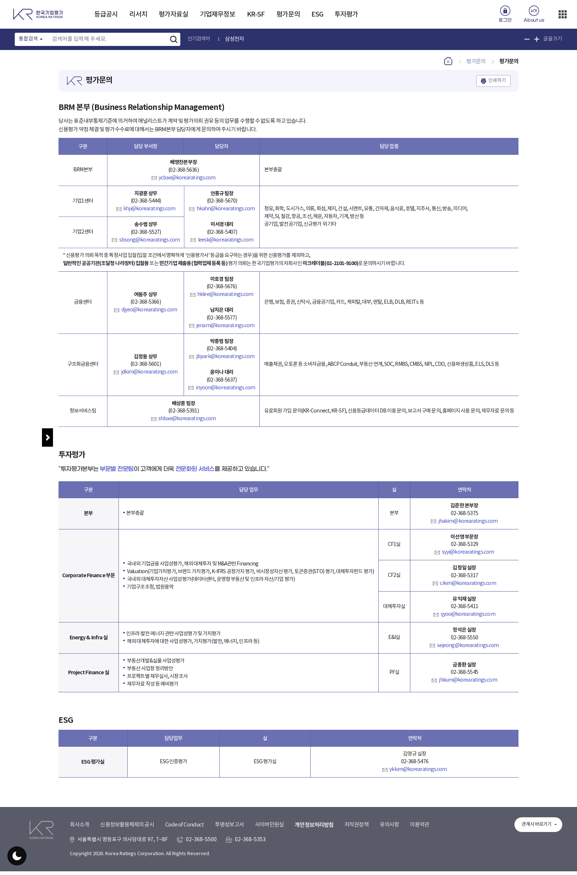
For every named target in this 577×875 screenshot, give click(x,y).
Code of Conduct (184, 837)
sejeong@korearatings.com (468, 649)
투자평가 (346, 14)
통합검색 (28, 39)
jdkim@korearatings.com (149, 376)
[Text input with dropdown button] (107, 39)
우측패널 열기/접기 (558, 472)
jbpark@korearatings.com (225, 360)
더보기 (562, 14)
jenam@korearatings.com (225, 329)
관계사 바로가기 (536, 836)
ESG (317, 14)
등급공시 (106, 14)
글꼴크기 (552, 39)
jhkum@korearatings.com (468, 684)
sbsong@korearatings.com (149, 244)
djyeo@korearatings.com (149, 314)
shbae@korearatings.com (187, 422)
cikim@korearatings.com (468, 587)
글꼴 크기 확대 (537, 39)
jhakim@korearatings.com (468, 525)
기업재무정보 (218, 14)
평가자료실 (173, 14)
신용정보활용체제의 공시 (127, 837)
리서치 (138, 14)
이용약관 (419, 837)
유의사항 (389, 837)
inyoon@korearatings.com (225, 391)
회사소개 (79, 837)
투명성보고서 (229, 837)
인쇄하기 (497, 85)
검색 (173, 39)
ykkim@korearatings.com (418, 773)
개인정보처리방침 (314, 837)
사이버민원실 (269, 837)
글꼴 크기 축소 (527, 39)
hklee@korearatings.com (225, 298)
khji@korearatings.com (149, 212)
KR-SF (256, 14)
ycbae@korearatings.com (187, 182)
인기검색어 (199, 39)
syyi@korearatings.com (468, 556)
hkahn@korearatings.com (226, 212)
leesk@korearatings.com (225, 244)
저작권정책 (356, 837)
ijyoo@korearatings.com (467, 618)
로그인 (505, 20)
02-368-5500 (201, 851)
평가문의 (288, 14)
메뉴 (47, 437)
